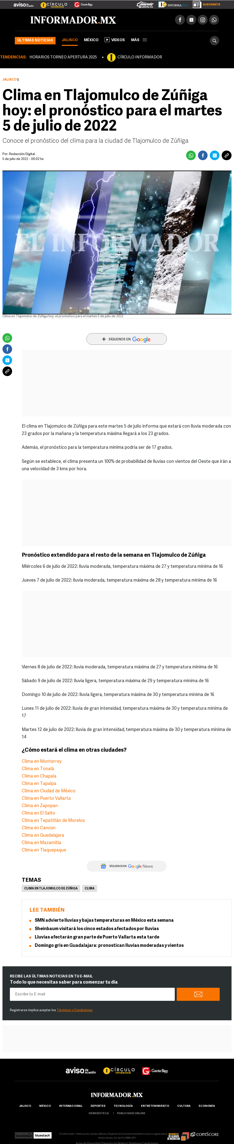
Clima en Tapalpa (39, 783)
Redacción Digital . (22, 154)
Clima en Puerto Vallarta (46, 798)
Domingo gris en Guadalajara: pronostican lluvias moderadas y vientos (109, 945)
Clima (90, 888)
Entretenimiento (155, 1106)
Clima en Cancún (39, 828)
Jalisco (70, 40)
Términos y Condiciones (75, 1010)
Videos (115, 39)
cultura (184, 1106)
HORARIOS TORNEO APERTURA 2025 (63, 57)
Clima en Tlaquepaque (44, 850)
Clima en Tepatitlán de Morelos (53, 820)
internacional (70, 1106)
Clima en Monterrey (42, 761)
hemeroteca (99, 1113)
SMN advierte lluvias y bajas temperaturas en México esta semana (104, 920)
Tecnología (123, 1106)
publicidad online (131, 1113)
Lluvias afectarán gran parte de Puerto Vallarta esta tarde (97, 937)
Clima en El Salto (38, 813)
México (91, 40)
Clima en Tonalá (38, 769)
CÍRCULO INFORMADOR (139, 57)
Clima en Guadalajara (43, 835)
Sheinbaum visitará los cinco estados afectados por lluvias (97, 929)
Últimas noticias (35, 40)
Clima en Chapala (39, 776)
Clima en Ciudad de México (49, 791)
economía (207, 1106)
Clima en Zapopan (40, 806)
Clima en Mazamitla (41, 843)
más (139, 40)
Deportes (98, 1106)
